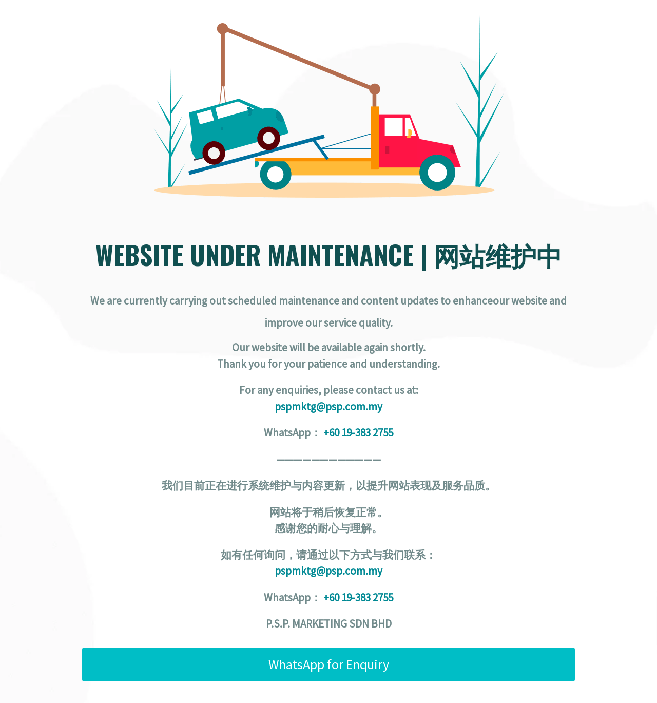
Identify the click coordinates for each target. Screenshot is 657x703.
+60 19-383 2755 (358, 433)
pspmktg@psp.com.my (328, 406)
